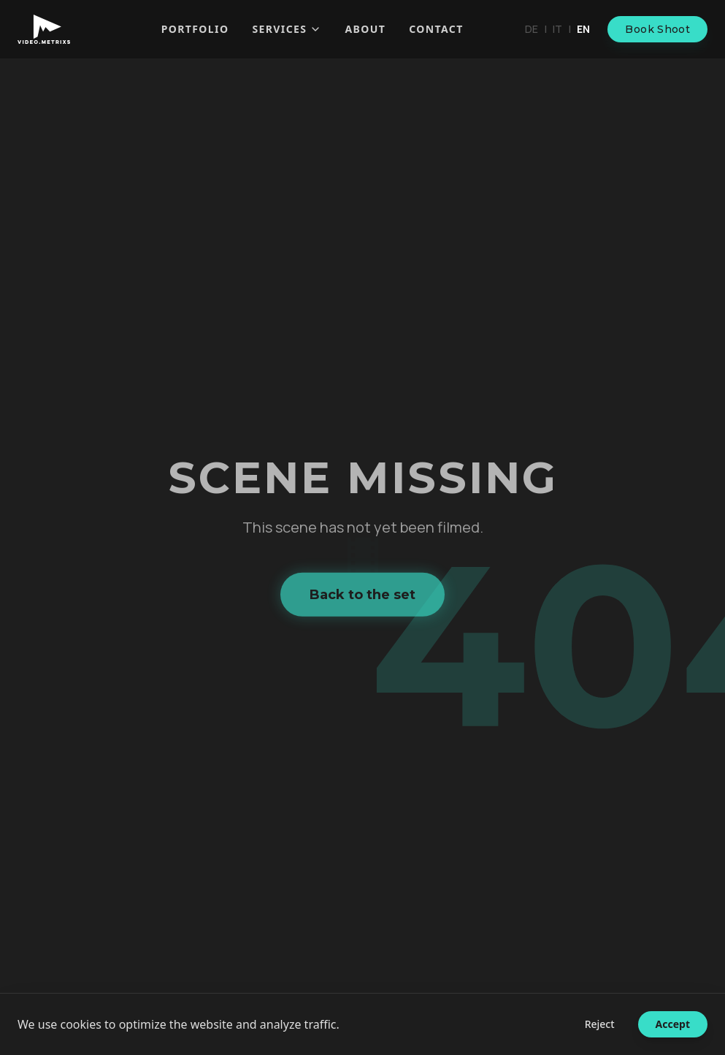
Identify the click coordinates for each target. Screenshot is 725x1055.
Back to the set (362, 597)
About (365, 29)
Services (286, 29)
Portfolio (195, 29)
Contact (436, 29)
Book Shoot (657, 29)
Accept (673, 1024)
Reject (600, 1024)
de (531, 29)
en (583, 29)
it (557, 29)
